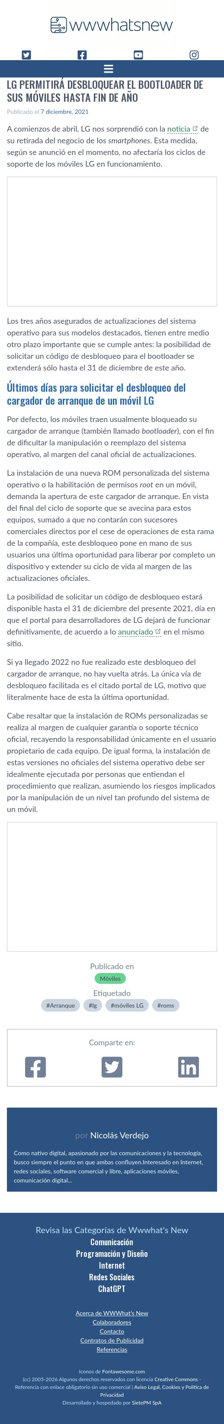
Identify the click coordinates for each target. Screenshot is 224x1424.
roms (167, 1005)
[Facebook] (85, 55)
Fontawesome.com (123, 1371)
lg (94, 1005)
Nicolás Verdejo (119, 1135)
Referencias (112, 1349)
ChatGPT (111, 1288)
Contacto (112, 1331)
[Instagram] (197, 55)
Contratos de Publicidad (112, 1340)
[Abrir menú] (112, 68)
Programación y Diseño (112, 1253)
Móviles (110, 978)
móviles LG (129, 1005)
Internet (112, 1265)
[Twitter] (29, 55)
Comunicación (111, 1241)
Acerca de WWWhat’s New (112, 1313)
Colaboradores (112, 1322)
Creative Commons (176, 1379)
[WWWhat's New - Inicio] (112, 25)
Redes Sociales (111, 1276)
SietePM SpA (147, 1402)
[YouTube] (141, 55)
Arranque (62, 1005)
